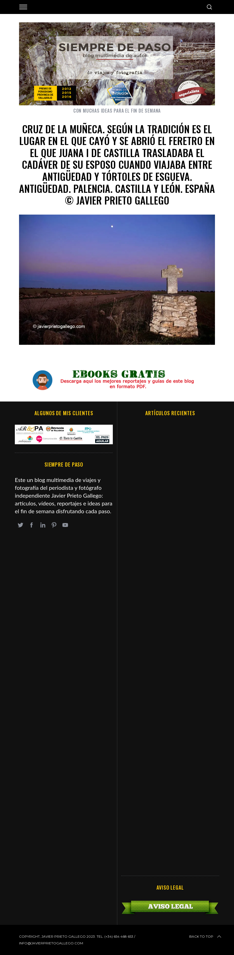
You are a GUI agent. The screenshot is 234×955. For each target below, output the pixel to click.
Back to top (205, 936)
